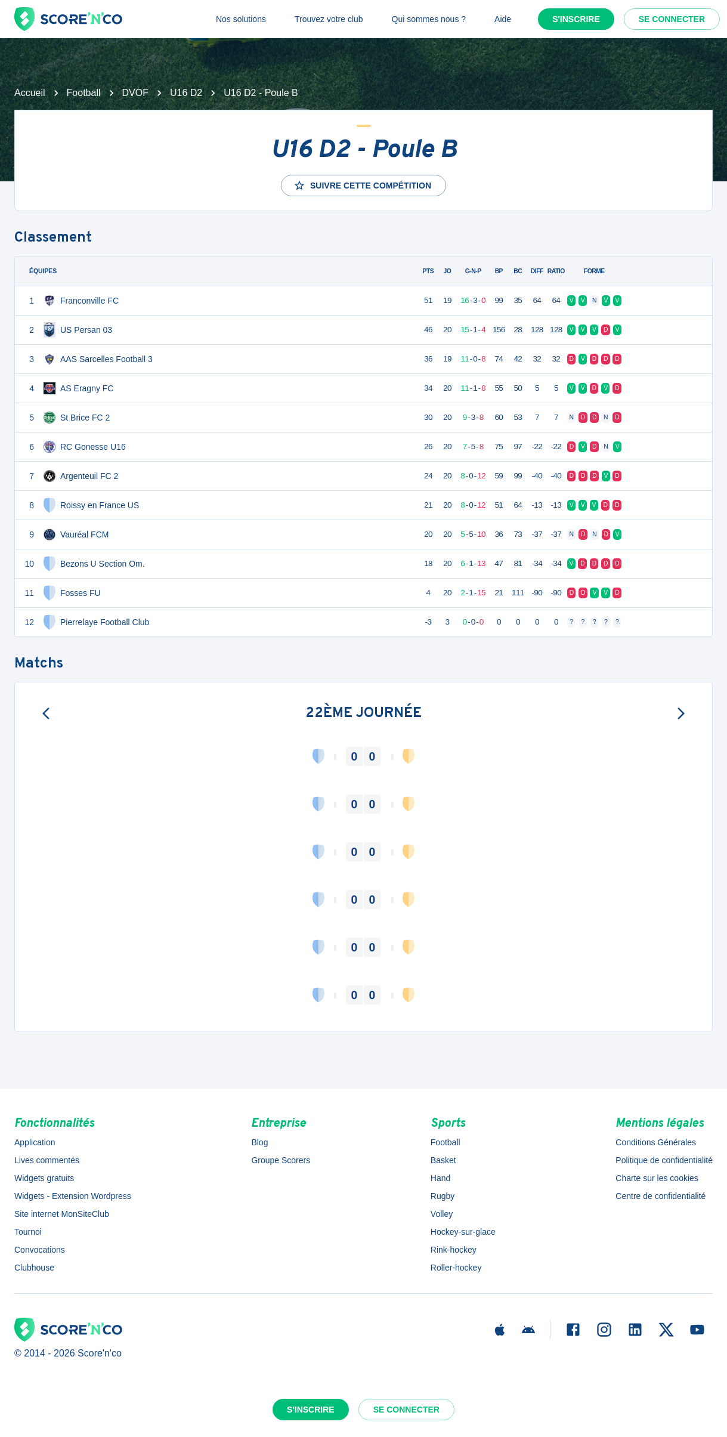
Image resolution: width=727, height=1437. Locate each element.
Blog (259, 1142)
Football (84, 93)
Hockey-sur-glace (463, 1232)
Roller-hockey (456, 1267)
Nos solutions (241, 19)
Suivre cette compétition (362, 185)
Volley (442, 1214)
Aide (502, 19)
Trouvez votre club (329, 19)
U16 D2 (186, 93)
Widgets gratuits (44, 1178)
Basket (443, 1160)
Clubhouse (34, 1267)
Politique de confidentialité (664, 1160)
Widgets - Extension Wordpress (72, 1196)
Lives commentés (46, 1160)
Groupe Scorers (280, 1160)
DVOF (135, 93)
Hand (440, 1178)
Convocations (39, 1249)
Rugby (442, 1196)
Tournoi (28, 1232)
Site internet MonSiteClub (61, 1214)
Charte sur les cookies (656, 1178)
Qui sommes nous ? (429, 19)
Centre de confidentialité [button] (660, 1196)
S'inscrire (576, 19)
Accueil (29, 93)
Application (34, 1142)
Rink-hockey (454, 1249)
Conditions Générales (655, 1142)
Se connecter (672, 19)
